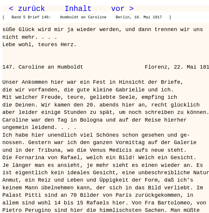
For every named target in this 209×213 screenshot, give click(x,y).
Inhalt (78, 9)
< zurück (27, 9)
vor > (122, 9)
